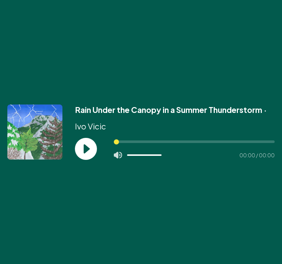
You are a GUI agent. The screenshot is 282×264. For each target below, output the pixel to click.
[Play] (86, 149)
